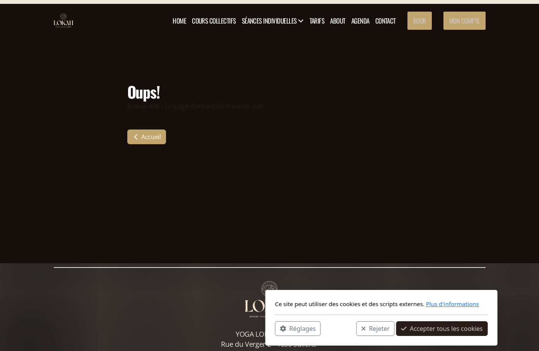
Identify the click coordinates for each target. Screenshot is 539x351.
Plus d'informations (340, 304)
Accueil (146, 137)
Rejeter (263, 328)
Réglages (186, 328)
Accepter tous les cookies (330, 328)
